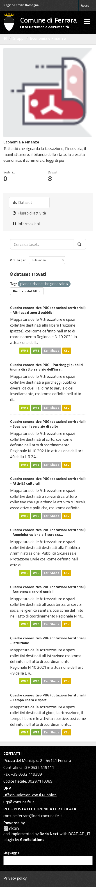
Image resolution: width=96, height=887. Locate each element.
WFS (36, 350)
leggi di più (55, 160)
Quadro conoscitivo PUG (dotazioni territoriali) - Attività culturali (48, 481)
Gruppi (18, 38)
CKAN (11, 828)
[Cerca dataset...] (42, 244)
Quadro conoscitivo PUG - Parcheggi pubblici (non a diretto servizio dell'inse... (46, 367)
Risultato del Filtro (27, 291)
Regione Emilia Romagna (21, 4)
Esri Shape (51, 350)
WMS (24, 350)
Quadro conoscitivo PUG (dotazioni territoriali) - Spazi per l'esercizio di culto (48, 424)
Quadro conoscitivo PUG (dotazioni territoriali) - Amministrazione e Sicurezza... (48, 532)
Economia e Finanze (48, 38)
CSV (66, 350)
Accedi (85, 5)
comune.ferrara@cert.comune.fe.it (32, 816)
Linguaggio (11, 852)
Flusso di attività (29, 213)
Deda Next (49, 834)
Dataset (22, 202)
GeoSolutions (32, 839)
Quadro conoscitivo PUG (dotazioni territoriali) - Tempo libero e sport (48, 697)
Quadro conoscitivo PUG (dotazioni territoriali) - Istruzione (48, 640)
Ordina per (18, 260)
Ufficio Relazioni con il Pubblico (30, 795)
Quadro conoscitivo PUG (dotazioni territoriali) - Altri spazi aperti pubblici (48, 310)
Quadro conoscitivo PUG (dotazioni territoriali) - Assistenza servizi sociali (48, 589)
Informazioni (26, 224)
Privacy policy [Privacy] (15, 878)
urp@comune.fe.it (18, 802)
